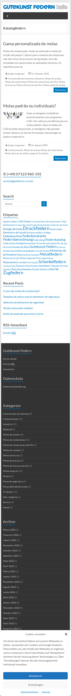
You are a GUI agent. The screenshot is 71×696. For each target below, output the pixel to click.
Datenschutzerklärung (29, 692)
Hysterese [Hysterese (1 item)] (61, 247)
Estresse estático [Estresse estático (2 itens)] (35, 232)
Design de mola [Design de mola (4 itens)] (13, 229)
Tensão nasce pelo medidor (18, 308)
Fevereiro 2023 (11, 628)
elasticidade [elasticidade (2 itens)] (56, 229)
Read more (60, 89)
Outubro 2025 (10, 550)
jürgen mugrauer (16, 73)
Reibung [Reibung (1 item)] (50, 258)
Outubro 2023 (10, 613)
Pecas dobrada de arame (15, 486)
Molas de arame (53, 78)
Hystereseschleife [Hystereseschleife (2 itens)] (12, 250)
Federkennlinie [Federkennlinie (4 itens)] (12, 236)
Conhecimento (15, 150)
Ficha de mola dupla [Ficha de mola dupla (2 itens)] (46, 243)
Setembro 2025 (11, 555)
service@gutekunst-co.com (18, 180)
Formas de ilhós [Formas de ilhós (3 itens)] (20, 246)
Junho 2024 (9, 592)
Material (7, 429)
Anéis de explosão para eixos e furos (23, 313)
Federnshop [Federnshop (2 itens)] (9, 243)
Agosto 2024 (9, 587)
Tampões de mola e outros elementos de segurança (31, 296)
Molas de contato (12, 450)
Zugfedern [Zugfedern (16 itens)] (13, 272)
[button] (66, 634)
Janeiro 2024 (9, 602)
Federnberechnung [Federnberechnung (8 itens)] (18, 239)
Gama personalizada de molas (30, 43)
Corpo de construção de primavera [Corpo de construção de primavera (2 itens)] (33, 224)
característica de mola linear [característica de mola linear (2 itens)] (46, 221)
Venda (62, 85)
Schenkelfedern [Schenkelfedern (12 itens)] (52, 261)
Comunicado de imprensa (21, 78)
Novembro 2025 (11, 545)
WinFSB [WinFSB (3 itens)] (53, 269)
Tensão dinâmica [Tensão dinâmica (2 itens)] (40, 269)
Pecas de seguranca (13, 481)
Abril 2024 (8, 597)
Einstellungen (35, 684)
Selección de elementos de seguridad (23, 302)
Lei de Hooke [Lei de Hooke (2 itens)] (43, 250)
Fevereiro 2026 (11, 535)
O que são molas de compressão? (21, 290)
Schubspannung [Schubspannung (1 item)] (9, 266)
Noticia (7, 476)
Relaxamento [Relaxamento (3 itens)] (10, 262)
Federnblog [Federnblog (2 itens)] (39, 239)
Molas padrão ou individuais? (29, 105)
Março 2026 (9, 529)
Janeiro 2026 (9, 540)
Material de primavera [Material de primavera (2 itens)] (28, 254)
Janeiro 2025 (9, 576)
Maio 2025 (8, 561)
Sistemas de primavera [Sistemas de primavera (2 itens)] (27, 265)
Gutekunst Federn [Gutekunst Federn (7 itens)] (43, 246)
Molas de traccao (13, 153)
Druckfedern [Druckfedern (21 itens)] (36, 228)
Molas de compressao (16, 81)
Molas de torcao (11, 455)
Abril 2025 (8, 566)
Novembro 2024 (11, 581)
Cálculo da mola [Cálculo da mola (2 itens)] (59, 224)
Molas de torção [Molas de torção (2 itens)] (11, 258)
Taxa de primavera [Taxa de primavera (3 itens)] (21, 269)
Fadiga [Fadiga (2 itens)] (47, 232)
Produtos (43, 153)
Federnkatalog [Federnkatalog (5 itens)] (55, 239)
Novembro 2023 (11, 607)
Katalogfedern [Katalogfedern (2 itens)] (29, 250)
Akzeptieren (35, 675)
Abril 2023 (8, 623)
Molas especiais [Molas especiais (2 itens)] (28, 258)
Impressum (46, 692)
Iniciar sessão (10, 358)
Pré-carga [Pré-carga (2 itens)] (41, 258)
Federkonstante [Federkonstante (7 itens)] (34, 236)
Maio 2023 (8, 618)
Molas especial (50, 85)
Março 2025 (9, 571)
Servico (7, 502)
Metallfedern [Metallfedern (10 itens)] (51, 254)
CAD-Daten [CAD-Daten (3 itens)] (24, 221)
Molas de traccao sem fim (29, 85)
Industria (39, 78)
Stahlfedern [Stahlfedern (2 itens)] (45, 265)
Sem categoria (10, 497)
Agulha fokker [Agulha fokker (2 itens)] (10, 221)
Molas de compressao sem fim (43, 81)
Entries (9, 332)
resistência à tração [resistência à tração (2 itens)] (28, 262)
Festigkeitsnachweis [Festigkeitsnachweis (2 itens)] (26, 243)
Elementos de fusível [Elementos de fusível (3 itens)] (14, 232)
